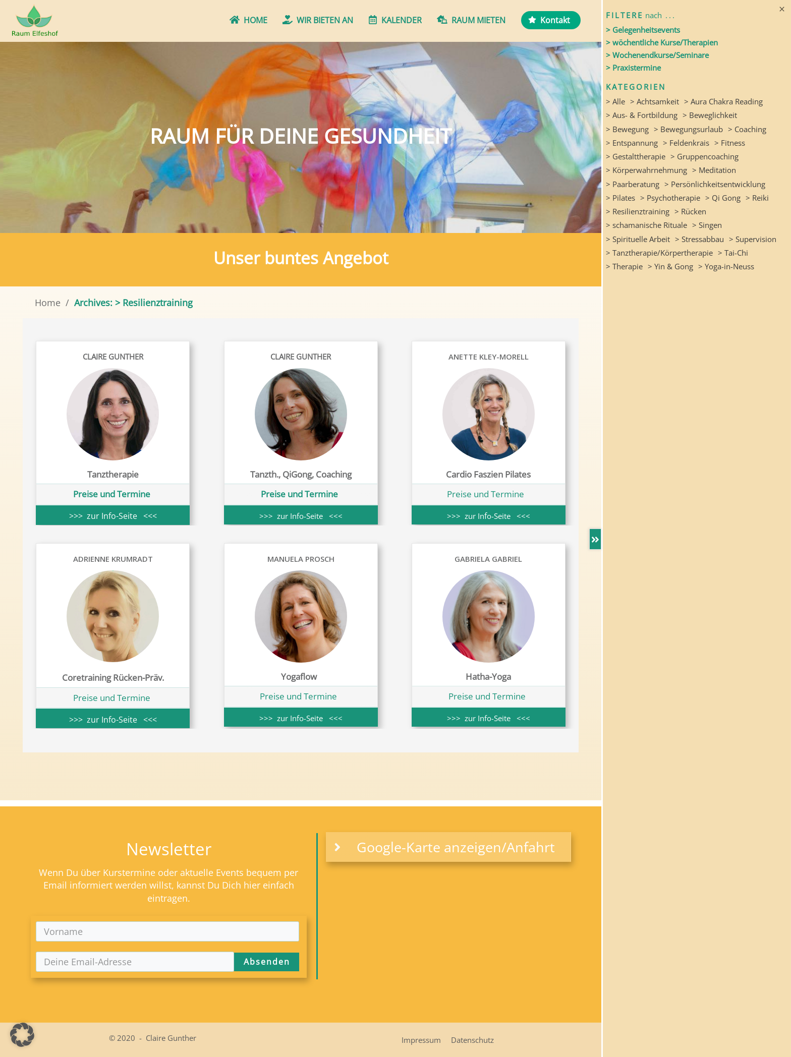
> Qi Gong (723, 198)
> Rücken (690, 211)
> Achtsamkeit (654, 101)
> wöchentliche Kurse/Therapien (662, 42)
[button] (22, 1035)
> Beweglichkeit (710, 115)
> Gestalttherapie (635, 156)
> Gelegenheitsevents (643, 30)
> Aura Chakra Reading (723, 101)
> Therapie (624, 266)
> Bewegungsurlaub (688, 129)
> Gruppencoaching (704, 156)
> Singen (707, 225)
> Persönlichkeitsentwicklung (714, 184)
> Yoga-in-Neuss (726, 266)
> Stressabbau (699, 239)
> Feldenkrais (686, 143)
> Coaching (747, 129)
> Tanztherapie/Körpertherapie (659, 253)
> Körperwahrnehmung (646, 170)
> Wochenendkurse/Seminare (657, 55)
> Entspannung (632, 143)
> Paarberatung (632, 184)
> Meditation (714, 170)
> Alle (615, 101)
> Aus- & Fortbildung (641, 115)
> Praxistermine (633, 68)
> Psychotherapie (670, 198)
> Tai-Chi (733, 253)
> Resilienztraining (637, 211)
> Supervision (752, 239)
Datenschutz (472, 1040)
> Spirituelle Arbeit (638, 239)
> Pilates (620, 198)
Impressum (421, 1040)
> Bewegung (627, 129)
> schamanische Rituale (646, 225)
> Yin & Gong (670, 266)
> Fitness (729, 143)
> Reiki (757, 198)
